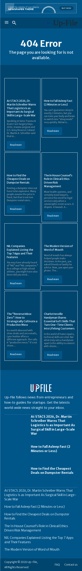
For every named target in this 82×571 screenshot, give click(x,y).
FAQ (57, 564)
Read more (16, 145)
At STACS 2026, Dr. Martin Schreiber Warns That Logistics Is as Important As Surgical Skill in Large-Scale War (21, 108)
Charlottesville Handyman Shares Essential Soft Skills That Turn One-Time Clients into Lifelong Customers (59, 321)
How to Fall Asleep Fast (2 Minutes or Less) (50, 449)
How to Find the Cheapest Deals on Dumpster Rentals (18, 179)
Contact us (71, 564)
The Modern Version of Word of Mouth (58, 247)
